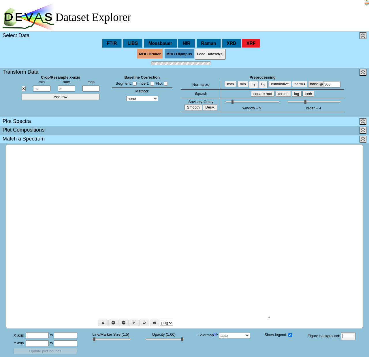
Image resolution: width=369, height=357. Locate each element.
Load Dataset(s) (210, 54)
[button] (103, 323)
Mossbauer (160, 43)
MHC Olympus (179, 54)
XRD (231, 43)
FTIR (112, 43)
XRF (250, 43)
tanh (308, 94)
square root (262, 94)
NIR (187, 43)
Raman (208, 43)
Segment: (126, 83)
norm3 (299, 84)
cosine (283, 94)
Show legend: (278, 335)
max (230, 84)
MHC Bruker (150, 54)
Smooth (193, 107)
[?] (215, 333)
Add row (60, 97)
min (243, 84)
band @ (325, 84)
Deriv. (210, 107)
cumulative (280, 84)
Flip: (162, 83)
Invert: (146, 83)
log (296, 94)
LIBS (132, 43)
